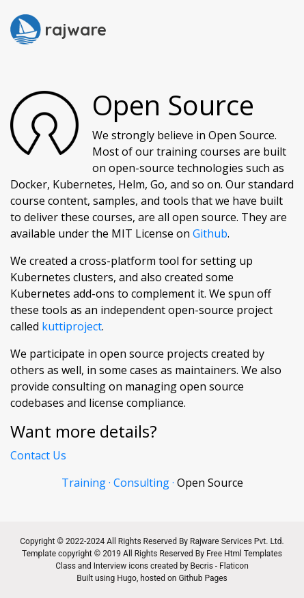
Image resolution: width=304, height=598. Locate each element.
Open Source (210, 482)
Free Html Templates (244, 553)
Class (65, 566)
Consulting (141, 482)
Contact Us (38, 455)
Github (210, 233)
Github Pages (202, 578)
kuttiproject (72, 326)
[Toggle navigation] (274, 29)
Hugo (127, 578)
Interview (110, 566)
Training (83, 482)
